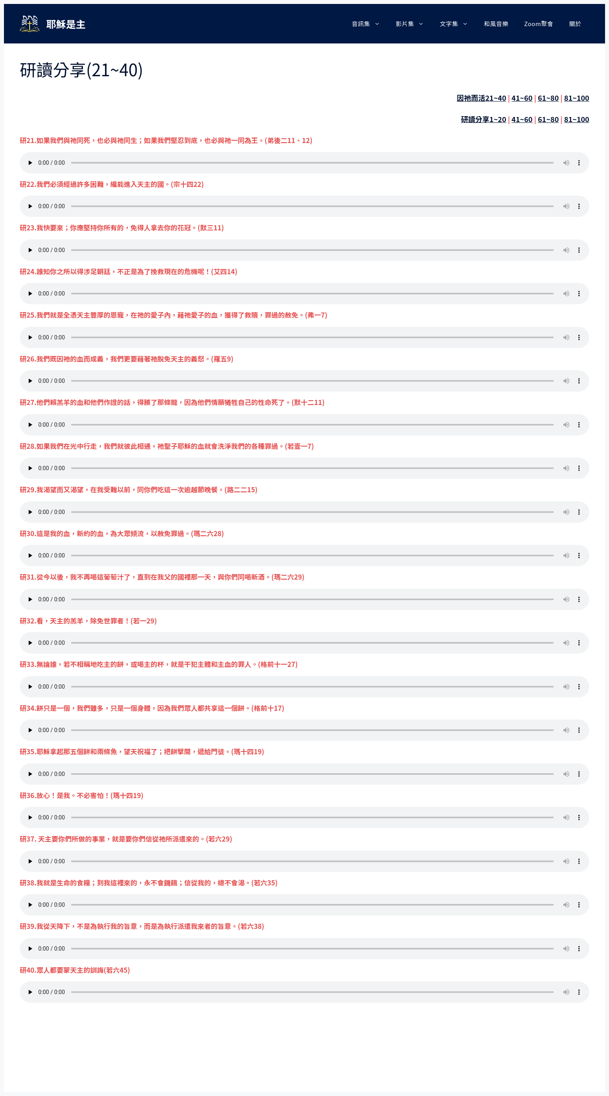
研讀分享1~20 (483, 119)
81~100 (576, 97)
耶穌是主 (66, 24)
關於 (575, 23)
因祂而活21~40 (481, 97)
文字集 (458, 24)
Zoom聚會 (538, 23)
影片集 (414, 24)
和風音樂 (496, 23)
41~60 (522, 97)
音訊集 (370, 24)
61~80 (548, 97)
